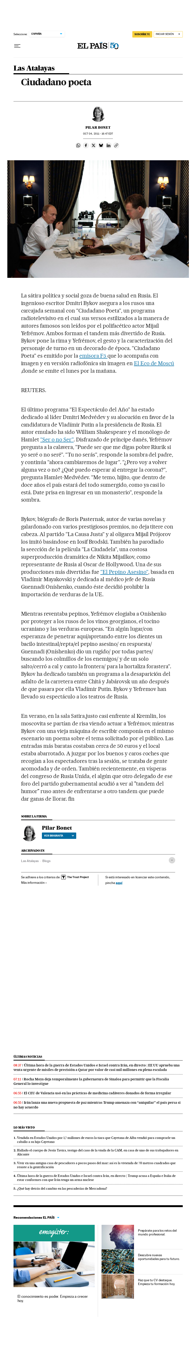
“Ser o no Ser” (57, 439)
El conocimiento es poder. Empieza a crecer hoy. (53, 1298)
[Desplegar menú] (17, 46)
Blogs (46, 861)
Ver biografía (59, 835)
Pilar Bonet (98, 127)
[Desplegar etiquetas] (172, 860)
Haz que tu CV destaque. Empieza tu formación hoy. (156, 1282)
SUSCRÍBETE (142, 34)
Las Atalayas (34, 68)
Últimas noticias (27, 1056)
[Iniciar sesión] (168, 34)
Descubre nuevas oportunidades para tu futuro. (159, 1257)
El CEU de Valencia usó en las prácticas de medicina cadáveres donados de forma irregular (97, 1093)
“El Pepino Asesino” (124, 572)
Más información (34, 882)
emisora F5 (93, 355)
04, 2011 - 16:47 (98, 133)
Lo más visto (24, 1127)
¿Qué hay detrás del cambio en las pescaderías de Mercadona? (62, 1188)
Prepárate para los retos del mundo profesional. (157, 1232)
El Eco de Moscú (154, 363)
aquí (119, 883)
